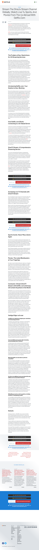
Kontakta (12, 533)
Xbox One (18, 539)
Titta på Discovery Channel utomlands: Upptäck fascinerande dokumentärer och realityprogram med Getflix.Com (7, 473)
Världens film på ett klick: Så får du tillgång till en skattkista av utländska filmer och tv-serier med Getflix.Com (19, 473)
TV (22, 94)
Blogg (12, 531)
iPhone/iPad (19, 530)
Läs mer (10, 487)
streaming (10, 23)
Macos (18, 529)
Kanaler (12, 526)
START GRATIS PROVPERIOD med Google (19, 38)
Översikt (18, 526)
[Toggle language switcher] (34, 2)
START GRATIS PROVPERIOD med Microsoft (19, 41)
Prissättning (13, 530)
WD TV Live (19, 534)
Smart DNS (13, 529)
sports (10, 132)
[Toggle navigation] (36, 2)
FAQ (11, 539)
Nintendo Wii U (19, 542)
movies (24, 94)
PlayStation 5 (19, 536)
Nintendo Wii (19, 543)
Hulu (9, 165)
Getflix (6, 546)
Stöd (12, 532)
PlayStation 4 (19, 535)
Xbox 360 (18, 540)
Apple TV (18, 532)
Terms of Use (9, 546)
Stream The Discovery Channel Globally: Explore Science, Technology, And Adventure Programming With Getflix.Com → (25, 455)
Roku (18, 533)
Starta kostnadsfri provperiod (23, 225)
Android (18, 531)
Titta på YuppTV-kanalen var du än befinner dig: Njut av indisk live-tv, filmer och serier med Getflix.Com (31, 473)
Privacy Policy (13, 546)
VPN (27, 138)
